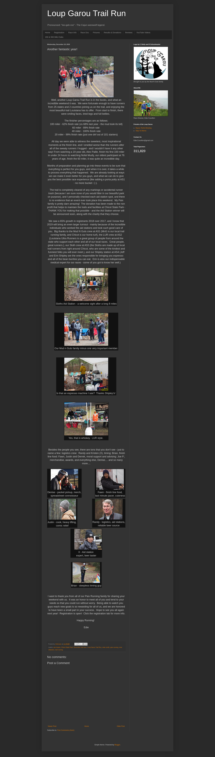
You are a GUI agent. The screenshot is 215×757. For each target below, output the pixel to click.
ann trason (56, 647)
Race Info (72, 32)
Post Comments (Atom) (65, 730)
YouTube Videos (143, 32)
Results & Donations (112, 32)
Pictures (96, 32)
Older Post (121, 726)
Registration (59, 32)
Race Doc (84, 32)
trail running (59, 650)
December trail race (80, 647)
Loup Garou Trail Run (86, 13)
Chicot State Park (67, 647)
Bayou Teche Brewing (144, 128)
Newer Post (52, 726)
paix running (114, 647)
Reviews (128, 32)
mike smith (105, 647)
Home (47, 32)
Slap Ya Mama (141, 131)
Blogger (117, 745)
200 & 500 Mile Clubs (54, 37)
